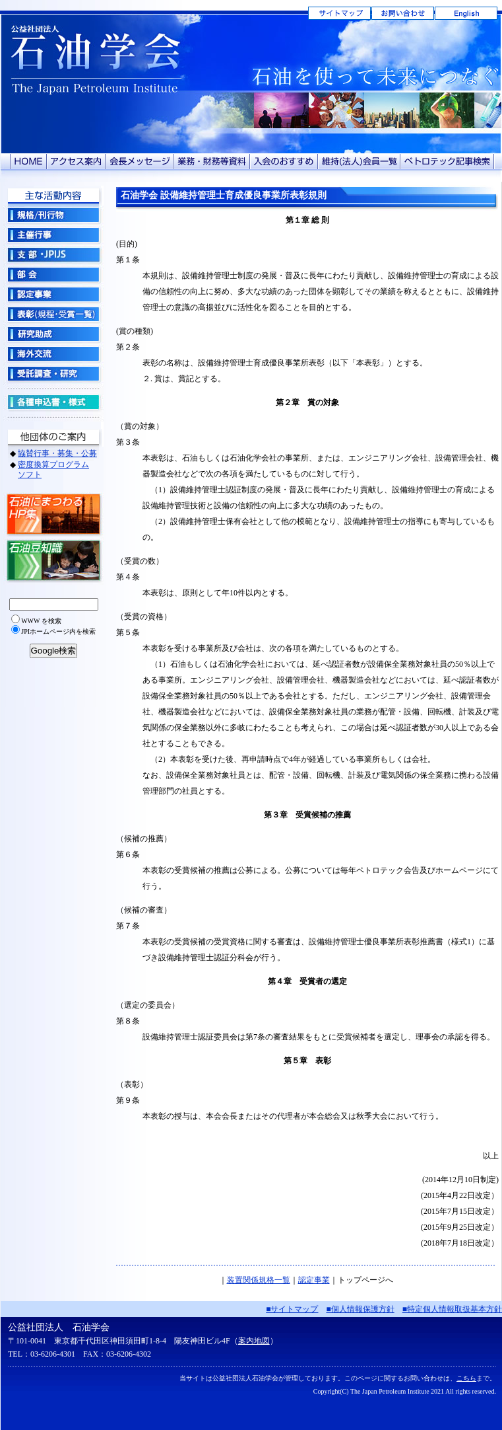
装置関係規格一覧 (258, 1280)
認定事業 (314, 1280)
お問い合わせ (402, 13)
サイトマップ (339, 13)
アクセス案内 (76, 161)
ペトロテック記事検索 (447, 161)
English (466, 13)
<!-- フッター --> (251, 1365)
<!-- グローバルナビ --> (53, 446)
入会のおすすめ (284, 161)
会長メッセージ (139, 161)
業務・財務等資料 (211, 161)
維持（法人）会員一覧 (359, 161)
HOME (28, 161)
